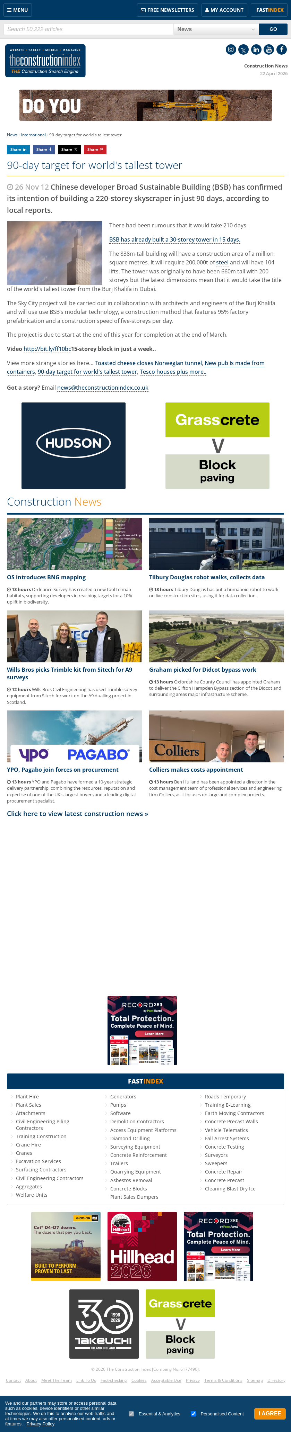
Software (120, 1113)
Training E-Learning (228, 1105)
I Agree (270, 1413)
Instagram (231, 49)
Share (16, 149)
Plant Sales (28, 1105)
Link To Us (86, 1380)
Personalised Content (217, 1413)
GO (273, 29)
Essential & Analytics (154, 1413)
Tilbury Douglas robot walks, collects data (207, 577)
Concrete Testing (224, 1146)
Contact (13, 1380)
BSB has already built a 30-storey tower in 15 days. (174, 239)
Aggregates (29, 1186)
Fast (270, 10)
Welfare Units (32, 1194)
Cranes (24, 1153)
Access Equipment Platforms (143, 1130)
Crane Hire (28, 1144)
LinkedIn (256, 49)
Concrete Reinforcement (138, 1155)
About (31, 1380)
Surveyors (216, 1155)
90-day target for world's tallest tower (87, 371)
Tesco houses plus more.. (173, 371)
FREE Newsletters (170, 10)
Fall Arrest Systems (227, 1138)
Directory (276, 1380)
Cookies (139, 1380)
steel (222, 262)
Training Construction (41, 1136)
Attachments (30, 1113)
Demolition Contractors (137, 1121)
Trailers (119, 1163)
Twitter (243, 49)
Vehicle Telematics (226, 1130)
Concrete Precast (224, 1180)
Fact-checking (114, 1380)
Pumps (118, 1105)
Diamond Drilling (130, 1138)
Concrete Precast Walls (231, 1121)
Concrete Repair (223, 1171)
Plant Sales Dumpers (134, 1197)
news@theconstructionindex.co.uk (102, 387)
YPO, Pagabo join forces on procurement (63, 769)
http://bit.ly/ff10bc (47, 349)
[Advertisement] (145, 906)
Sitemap (255, 1380)
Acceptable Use (166, 1380)
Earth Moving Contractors (234, 1113)
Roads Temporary (225, 1096)
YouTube (269, 49)
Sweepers (216, 1163)
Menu (20, 10)
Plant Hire (27, 1096)
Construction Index (45, 61)
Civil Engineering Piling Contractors (42, 1124)
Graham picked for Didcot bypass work (202, 669)
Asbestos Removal (131, 1180)
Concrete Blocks (128, 1188)
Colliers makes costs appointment (196, 769)
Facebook (281, 49)
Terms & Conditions (223, 1380)
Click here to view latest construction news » (77, 813)
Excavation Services (38, 1161)
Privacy (193, 1380)
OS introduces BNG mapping (46, 577)
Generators (123, 1096)
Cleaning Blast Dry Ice (230, 1188)
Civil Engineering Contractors (50, 1178)
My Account (227, 10)
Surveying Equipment (135, 1146)
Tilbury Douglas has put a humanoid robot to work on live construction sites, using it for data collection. (214, 592)
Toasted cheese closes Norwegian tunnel (148, 363)
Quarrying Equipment (135, 1171)
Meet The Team (56, 1380)
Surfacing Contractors (41, 1169)
